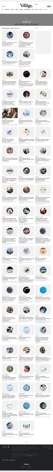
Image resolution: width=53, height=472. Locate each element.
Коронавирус (22, 24)
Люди (16, 9)
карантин (31, 24)
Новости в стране (38, 237)
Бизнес (21, 9)
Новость (16, 24)
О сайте (3, 460)
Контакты (7, 460)
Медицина (4, 411)
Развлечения (27, 9)
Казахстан (26, 24)
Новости (7, 9)
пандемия (36, 24)
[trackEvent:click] (10, 38)
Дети (40, 9)
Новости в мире (22, 393)
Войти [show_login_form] (49, 6)
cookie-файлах (29, 455)
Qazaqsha (45, 9)
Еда (33, 9)
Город (12, 9)
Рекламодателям (12, 460)
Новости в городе (22, 237)
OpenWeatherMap (25, 450)
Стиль (36, 9)
